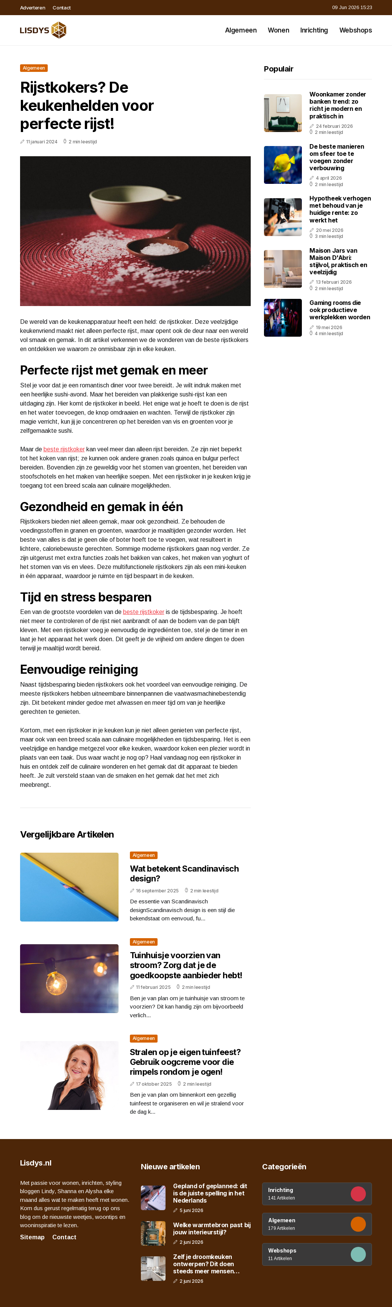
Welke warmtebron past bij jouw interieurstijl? (211, 1229)
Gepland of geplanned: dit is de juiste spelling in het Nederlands (210, 1193)
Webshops (355, 30)
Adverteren (32, 8)
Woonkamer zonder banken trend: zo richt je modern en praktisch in (337, 105)
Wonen (278, 30)
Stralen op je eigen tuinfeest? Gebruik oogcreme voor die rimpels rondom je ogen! (185, 1062)
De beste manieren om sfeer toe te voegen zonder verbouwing (336, 157)
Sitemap (32, 1237)
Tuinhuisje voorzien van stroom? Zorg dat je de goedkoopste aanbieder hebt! (186, 965)
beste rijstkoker (64, 449)
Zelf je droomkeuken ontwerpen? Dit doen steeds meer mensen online (203, 1264)
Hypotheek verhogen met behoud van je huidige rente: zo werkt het (340, 209)
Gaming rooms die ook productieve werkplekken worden (339, 310)
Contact (62, 8)
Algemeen (241, 30)
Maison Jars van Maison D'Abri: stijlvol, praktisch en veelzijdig (338, 261)
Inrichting (314, 30)
